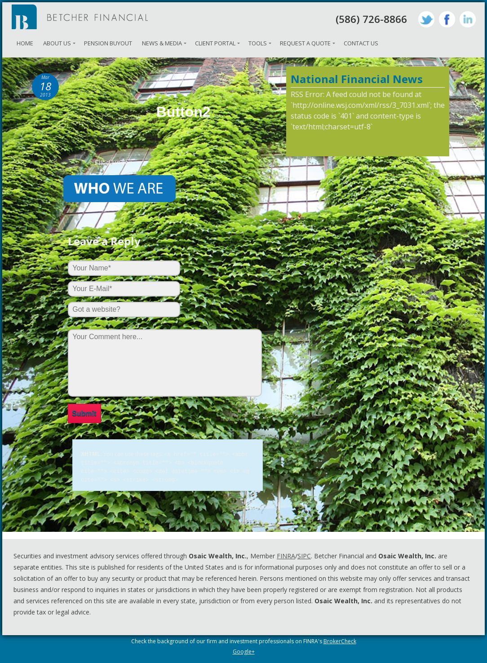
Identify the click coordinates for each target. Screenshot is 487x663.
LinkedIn (468, 19)
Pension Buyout (108, 43)
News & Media (162, 43)
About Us (57, 43)
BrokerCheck (339, 639)
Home (25, 43)
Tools (257, 43)
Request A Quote (305, 43)
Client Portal (215, 43)
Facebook (447, 19)
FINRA (286, 554)
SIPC (304, 554)
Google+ (244, 650)
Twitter (426, 19)
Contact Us (361, 43)
